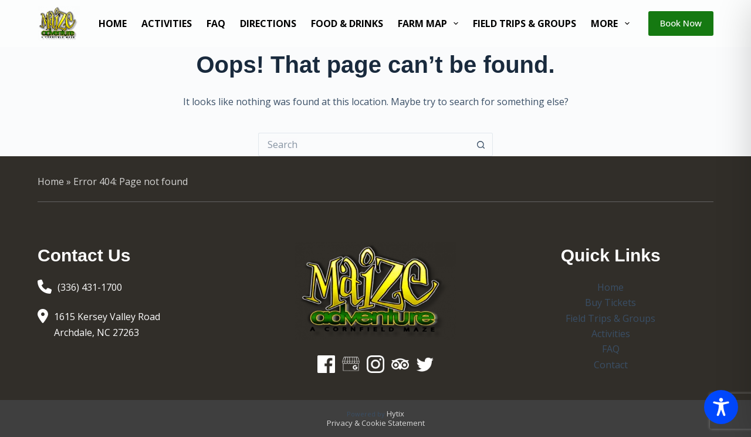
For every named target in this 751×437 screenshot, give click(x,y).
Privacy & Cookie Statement (376, 423)
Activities (166, 23)
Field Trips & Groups (524, 23)
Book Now (681, 23)
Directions (268, 23)
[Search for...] (363, 144)
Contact (611, 364)
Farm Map (430, 23)
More (612, 23)
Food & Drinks (347, 23)
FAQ (216, 23)
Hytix (395, 413)
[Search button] (481, 144)
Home (113, 23)
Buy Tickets (610, 302)
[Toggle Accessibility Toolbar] (721, 407)
